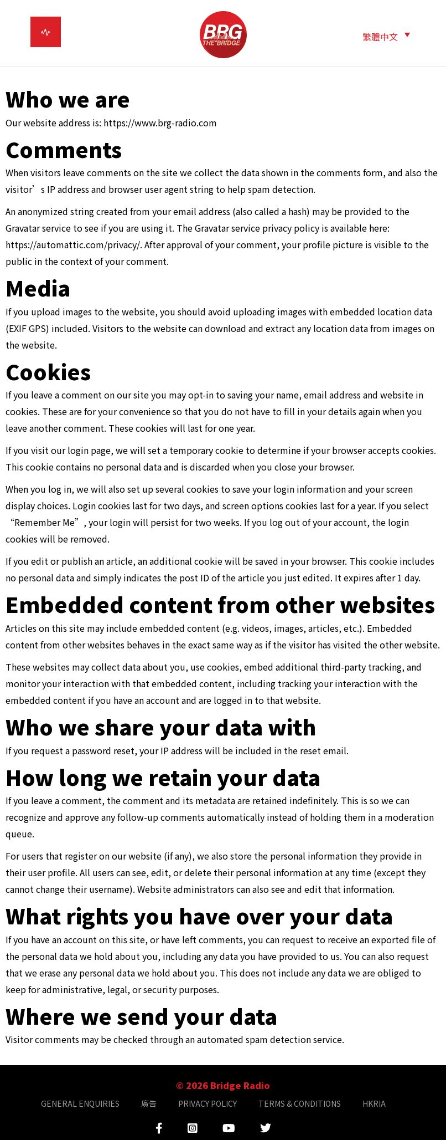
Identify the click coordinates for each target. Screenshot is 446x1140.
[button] (386, 36)
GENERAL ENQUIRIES (80, 1103)
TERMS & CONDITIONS (299, 1103)
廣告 (149, 1103)
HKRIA (374, 1103)
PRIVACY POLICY (207, 1103)
